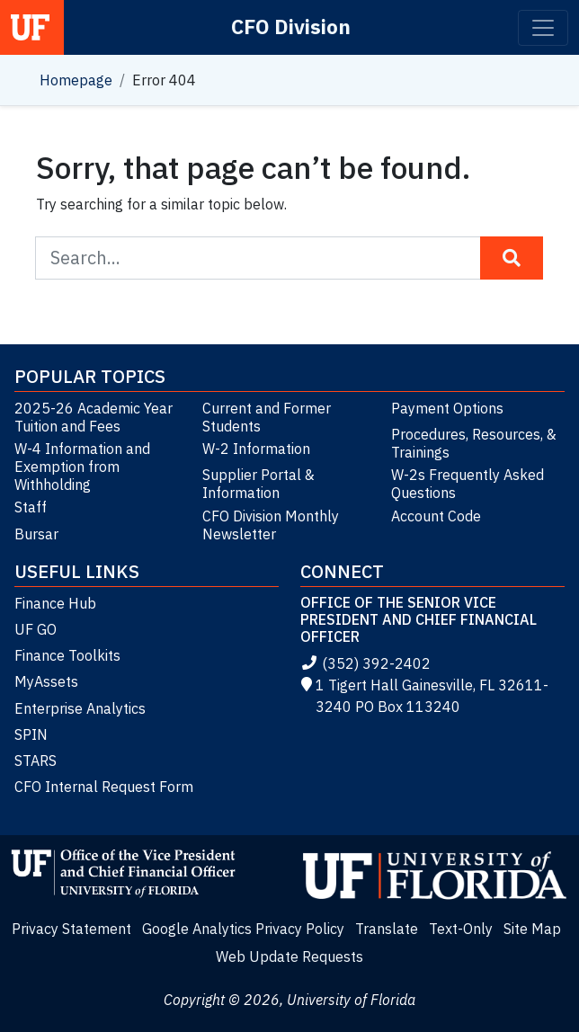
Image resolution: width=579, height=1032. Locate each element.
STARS (35, 761)
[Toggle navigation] (543, 28)
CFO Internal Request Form (103, 787)
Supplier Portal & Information (258, 484)
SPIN (31, 734)
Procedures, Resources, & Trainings (474, 443)
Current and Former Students (266, 417)
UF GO (35, 629)
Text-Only (461, 929)
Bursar (36, 534)
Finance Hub (55, 603)
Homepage (76, 80)
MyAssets (46, 681)
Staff (30, 507)
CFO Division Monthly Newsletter (270, 525)
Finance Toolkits (67, 655)
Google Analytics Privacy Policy (243, 929)
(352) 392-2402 (365, 663)
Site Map (532, 929)
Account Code (436, 516)
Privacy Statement (71, 929)
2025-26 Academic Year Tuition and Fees (93, 417)
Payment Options (447, 408)
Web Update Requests (289, 956)
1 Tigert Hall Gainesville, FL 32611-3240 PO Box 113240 (424, 695)
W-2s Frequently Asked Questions (467, 484)
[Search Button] (511, 258)
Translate (386, 929)
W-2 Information (256, 449)
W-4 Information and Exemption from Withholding (82, 467)
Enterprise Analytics (80, 708)
